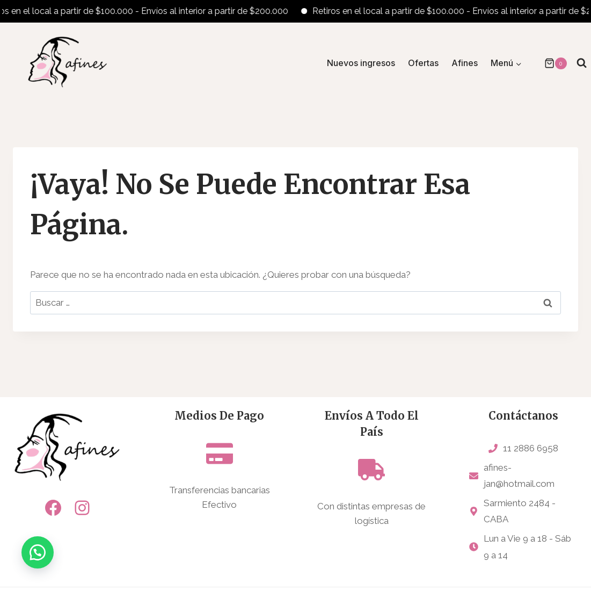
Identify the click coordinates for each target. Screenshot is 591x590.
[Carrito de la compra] (550, 63)
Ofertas (423, 62)
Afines (464, 62)
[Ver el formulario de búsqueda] (581, 63)
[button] (37, 552)
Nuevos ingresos (361, 62)
